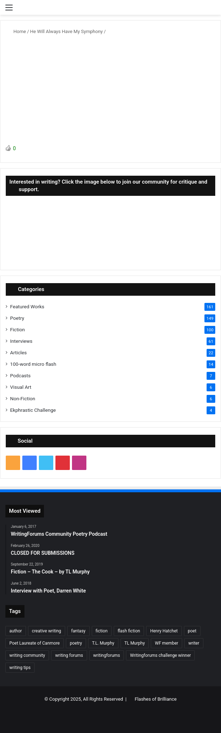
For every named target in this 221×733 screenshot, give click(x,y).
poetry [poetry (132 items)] (76, 643)
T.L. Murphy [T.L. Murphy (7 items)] (103, 643)
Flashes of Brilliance (155, 699)
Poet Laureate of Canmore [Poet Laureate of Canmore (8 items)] (34, 643)
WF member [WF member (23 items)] (166, 643)
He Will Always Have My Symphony (66, 31)
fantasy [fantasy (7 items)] (78, 630)
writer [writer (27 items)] (193, 643)
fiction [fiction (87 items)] (102, 630)
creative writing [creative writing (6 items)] (46, 630)
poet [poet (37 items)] (192, 630)
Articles (18, 352)
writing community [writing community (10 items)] (27, 655)
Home (17, 31)
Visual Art (20, 387)
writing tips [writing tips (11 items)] (20, 667)
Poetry (17, 318)
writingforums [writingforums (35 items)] (106, 655)
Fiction (17, 329)
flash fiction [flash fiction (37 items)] (129, 630)
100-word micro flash (33, 364)
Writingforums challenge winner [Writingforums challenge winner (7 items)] (160, 655)
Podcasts (20, 375)
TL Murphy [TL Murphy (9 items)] (135, 643)
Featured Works (27, 306)
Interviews (21, 341)
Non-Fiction (22, 398)
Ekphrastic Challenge (33, 410)
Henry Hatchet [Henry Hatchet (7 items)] (164, 630)
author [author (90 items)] (15, 630)
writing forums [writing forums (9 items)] (69, 655)
